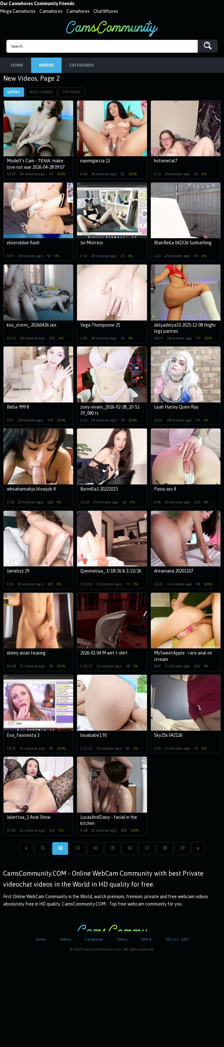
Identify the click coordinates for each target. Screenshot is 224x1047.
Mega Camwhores (18, 11)
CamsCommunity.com (112, 28)
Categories (94, 940)
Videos (65, 940)
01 (43, 848)
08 (165, 848)
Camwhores (51, 11)
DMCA (146, 940)
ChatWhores (105, 11)
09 (182, 848)
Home (41, 940)
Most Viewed (41, 93)
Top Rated (71, 93)
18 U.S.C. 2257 (177, 940)
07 (147, 848)
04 (95, 848)
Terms (122, 940)
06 (130, 848)
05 (112, 848)
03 (77, 848)
